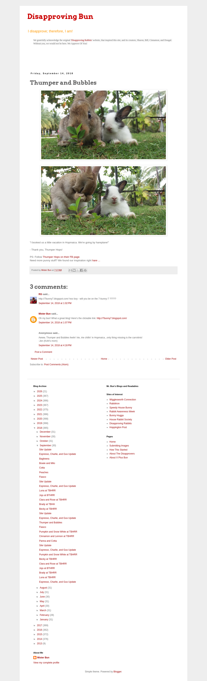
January (44, 619)
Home (104, 358)
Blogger (117, 671)
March (43, 610)
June (42, 596)
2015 (40, 634)
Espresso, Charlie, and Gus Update (57, 454)
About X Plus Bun (119, 457)
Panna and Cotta (48, 541)
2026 (40, 391)
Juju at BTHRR (47, 495)
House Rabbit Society (121, 419)
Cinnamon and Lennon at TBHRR (56, 536)
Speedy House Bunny (121, 407)
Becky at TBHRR (48, 509)
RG (40, 294)
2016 (40, 630)
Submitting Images (119, 445)
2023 (40, 405)
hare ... (96, 260)
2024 (40, 400)
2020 (40, 418)
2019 (40, 423)
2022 (40, 409)
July (42, 592)
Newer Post (37, 358)
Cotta (42, 467)
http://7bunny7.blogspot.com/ (112, 318)
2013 (40, 643)
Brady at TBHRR (48, 572)
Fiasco (42, 477)
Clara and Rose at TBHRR (53, 499)
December (45, 431)
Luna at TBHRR (47, 490)
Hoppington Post (118, 427)
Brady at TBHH (47, 504)
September (46, 445)
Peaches (43, 472)
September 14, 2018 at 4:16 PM (55, 345)
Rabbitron (115, 403)
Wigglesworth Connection (123, 399)
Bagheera (44, 458)
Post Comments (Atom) (56, 364)
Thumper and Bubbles (50, 522)
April (42, 606)
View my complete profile (46, 662)
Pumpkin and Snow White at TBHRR (58, 531)
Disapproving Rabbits (81, 40)
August (44, 587)
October (44, 441)
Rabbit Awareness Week (122, 411)
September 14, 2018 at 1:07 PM (55, 322)
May (42, 601)
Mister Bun (45, 313)
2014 (40, 639)
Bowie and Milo (47, 463)
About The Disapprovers (122, 453)
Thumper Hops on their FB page (61, 256)
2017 (40, 625)
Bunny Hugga (117, 415)
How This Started (118, 449)
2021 (40, 414)
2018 (40, 428)
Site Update (45, 449)
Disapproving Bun (60, 16)
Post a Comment (43, 352)
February (45, 615)
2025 (40, 396)
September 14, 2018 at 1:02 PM (55, 303)
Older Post (170, 358)
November (45, 436)
